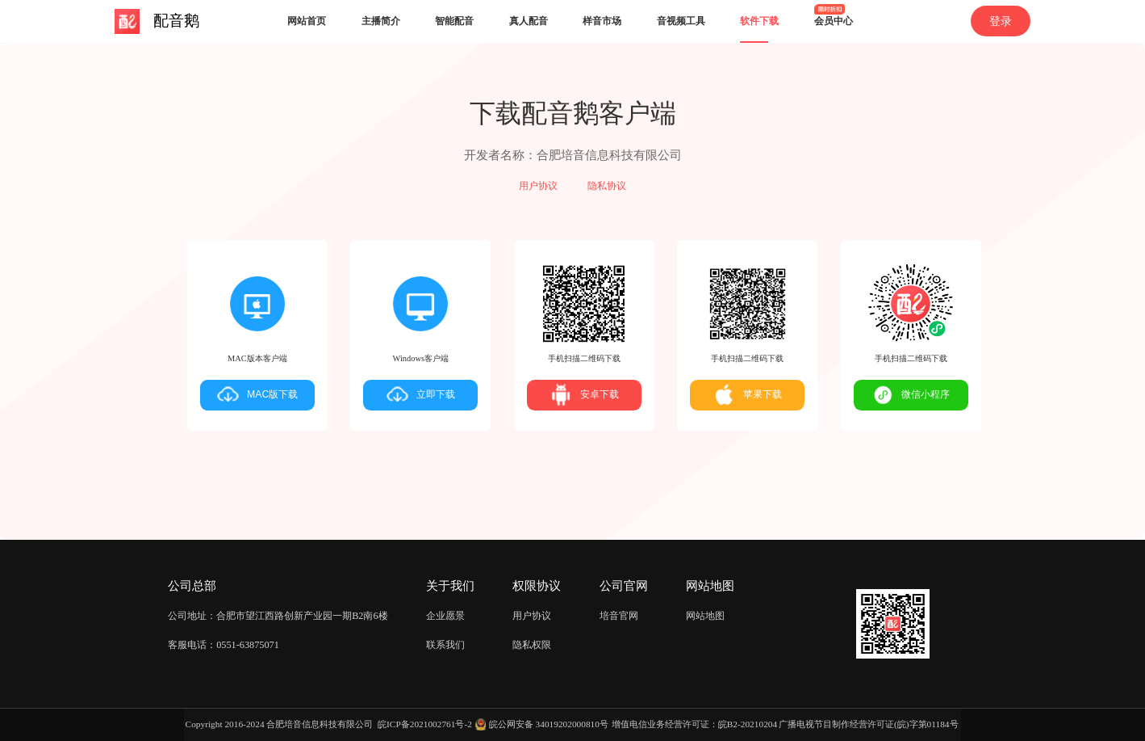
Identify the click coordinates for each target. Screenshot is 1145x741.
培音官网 (619, 615)
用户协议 (538, 186)
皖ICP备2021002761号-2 (425, 724)
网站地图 (705, 615)
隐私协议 (606, 186)
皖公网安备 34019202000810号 (548, 724)
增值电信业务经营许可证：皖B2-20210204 (694, 724)
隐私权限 (531, 644)
